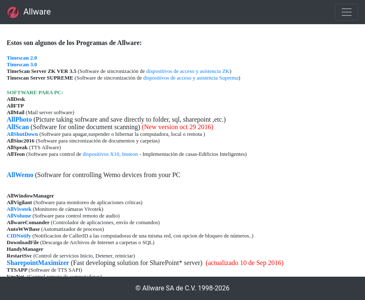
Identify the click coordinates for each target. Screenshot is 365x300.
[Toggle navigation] (346, 12)
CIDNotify (19, 235)
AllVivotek (19, 209)
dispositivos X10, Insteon (110, 154)
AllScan (18, 126)
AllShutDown (22, 134)
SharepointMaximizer (38, 262)
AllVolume (19, 215)
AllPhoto (19, 119)
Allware (29, 12)
